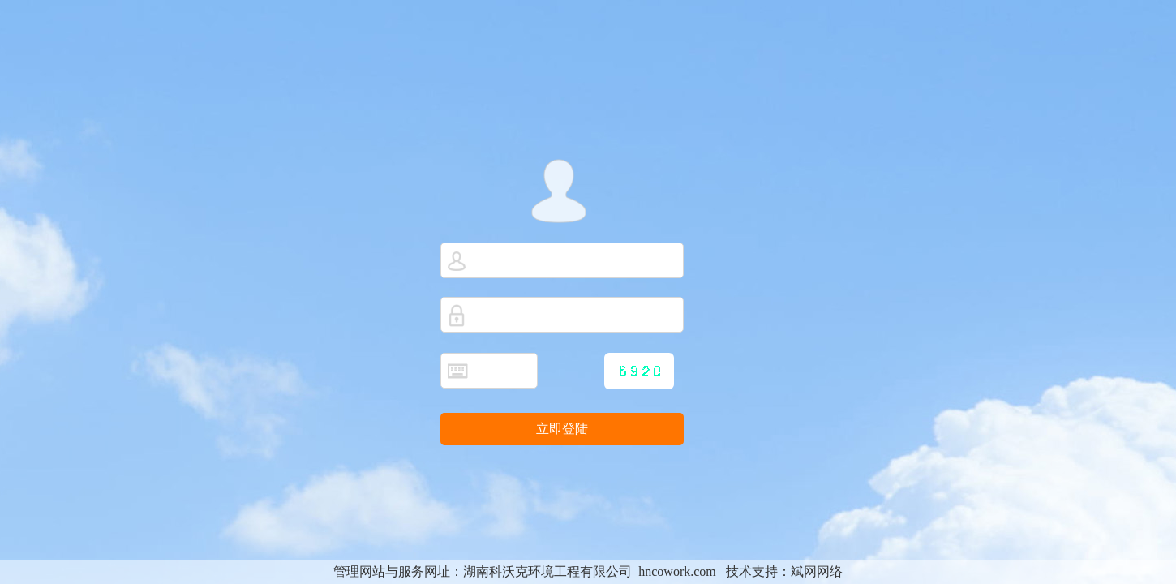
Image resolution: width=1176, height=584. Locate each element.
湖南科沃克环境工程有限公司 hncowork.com (589, 571)
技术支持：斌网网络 (784, 571)
